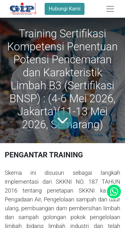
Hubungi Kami (64, 9)
